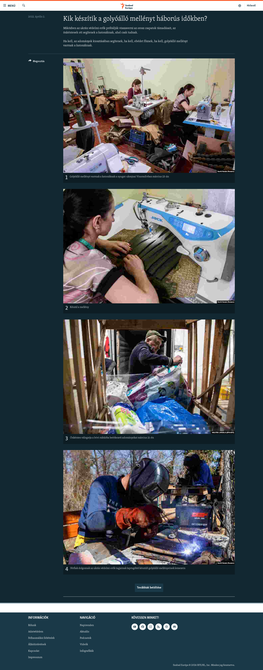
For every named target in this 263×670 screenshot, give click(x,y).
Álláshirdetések (37, 644)
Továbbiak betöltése (149, 587)
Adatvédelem (35, 631)
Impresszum (35, 657)
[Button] (36, 61)
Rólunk (32, 625)
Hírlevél (251, 5)
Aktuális (84, 631)
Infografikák (87, 651)
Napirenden (87, 625)
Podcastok (85, 638)
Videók (84, 644)
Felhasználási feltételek (41, 638)
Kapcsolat (33, 651)
